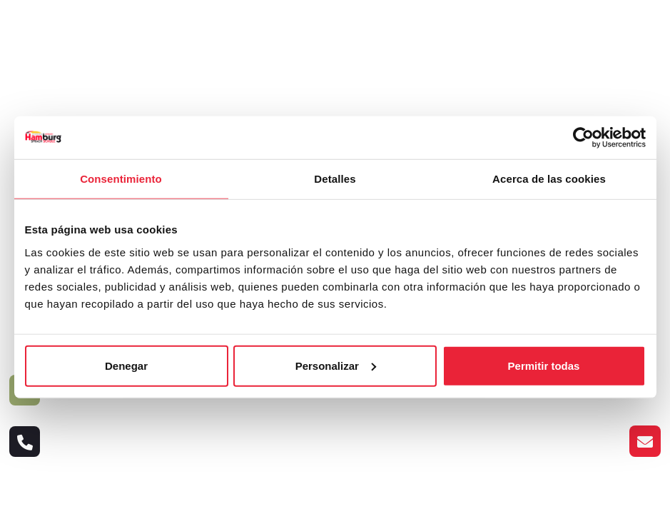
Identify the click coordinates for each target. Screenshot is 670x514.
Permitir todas (544, 365)
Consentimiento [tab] (121, 179)
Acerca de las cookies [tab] (549, 179)
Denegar (126, 365)
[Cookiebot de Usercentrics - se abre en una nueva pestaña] (583, 137)
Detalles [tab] (334, 179)
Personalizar (335, 365)
